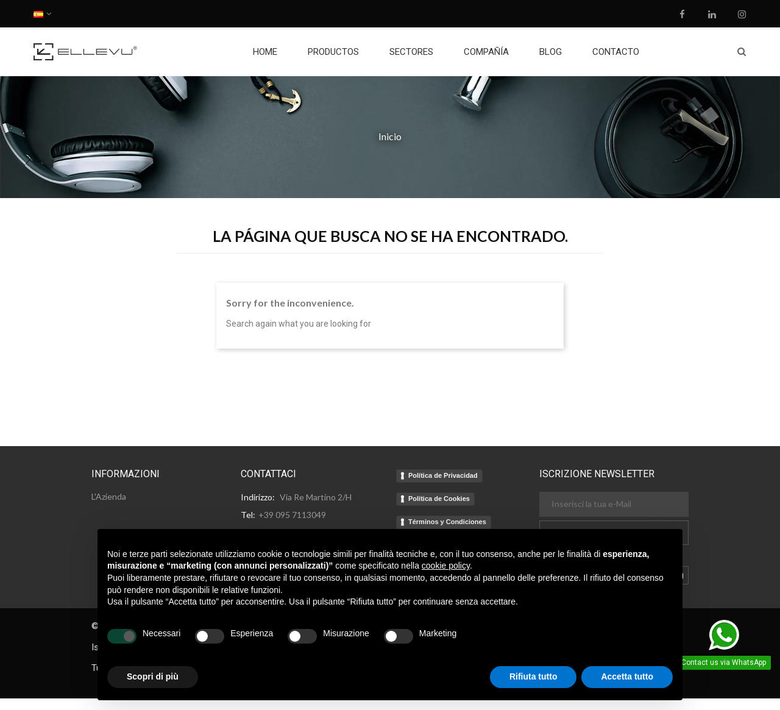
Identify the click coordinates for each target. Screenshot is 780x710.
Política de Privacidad (443, 475)
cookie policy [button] (446, 565)
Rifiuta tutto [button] (533, 676)
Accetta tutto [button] (627, 676)
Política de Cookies (439, 498)
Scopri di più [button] (153, 676)
